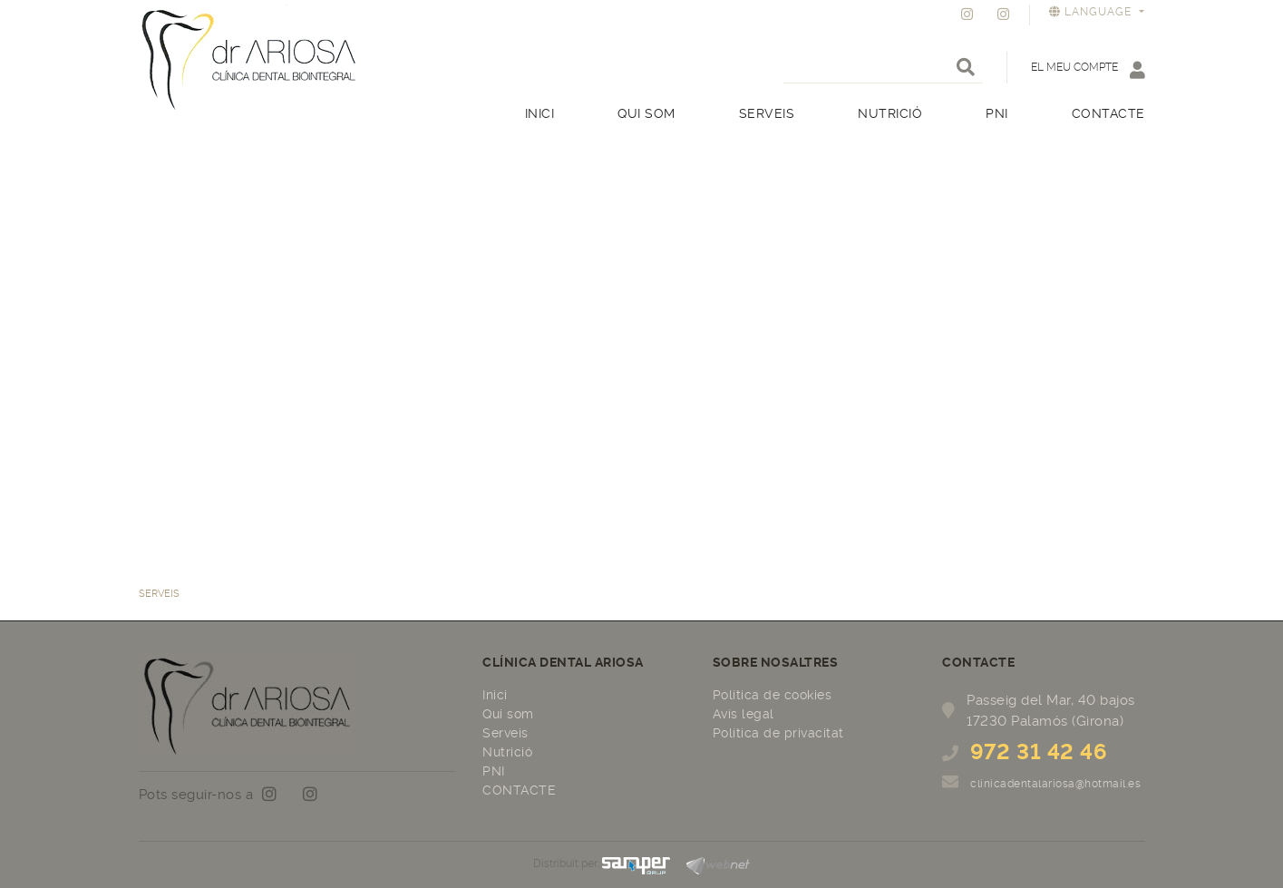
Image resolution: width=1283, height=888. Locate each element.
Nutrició (507, 752)
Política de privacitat (778, 733)
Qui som (508, 714)
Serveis (505, 733)
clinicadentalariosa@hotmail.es (1055, 783)
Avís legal (743, 714)
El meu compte (1088, 69)
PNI (493, 771)
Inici (495, 695)
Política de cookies (772, 695)
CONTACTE (519, 790)
